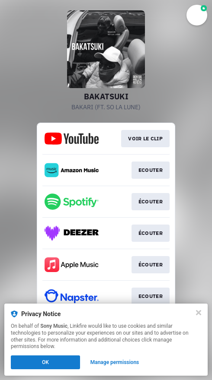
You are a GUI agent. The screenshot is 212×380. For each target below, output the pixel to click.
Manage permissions (114, 362)
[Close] (199, 313)
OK (45, 362)
